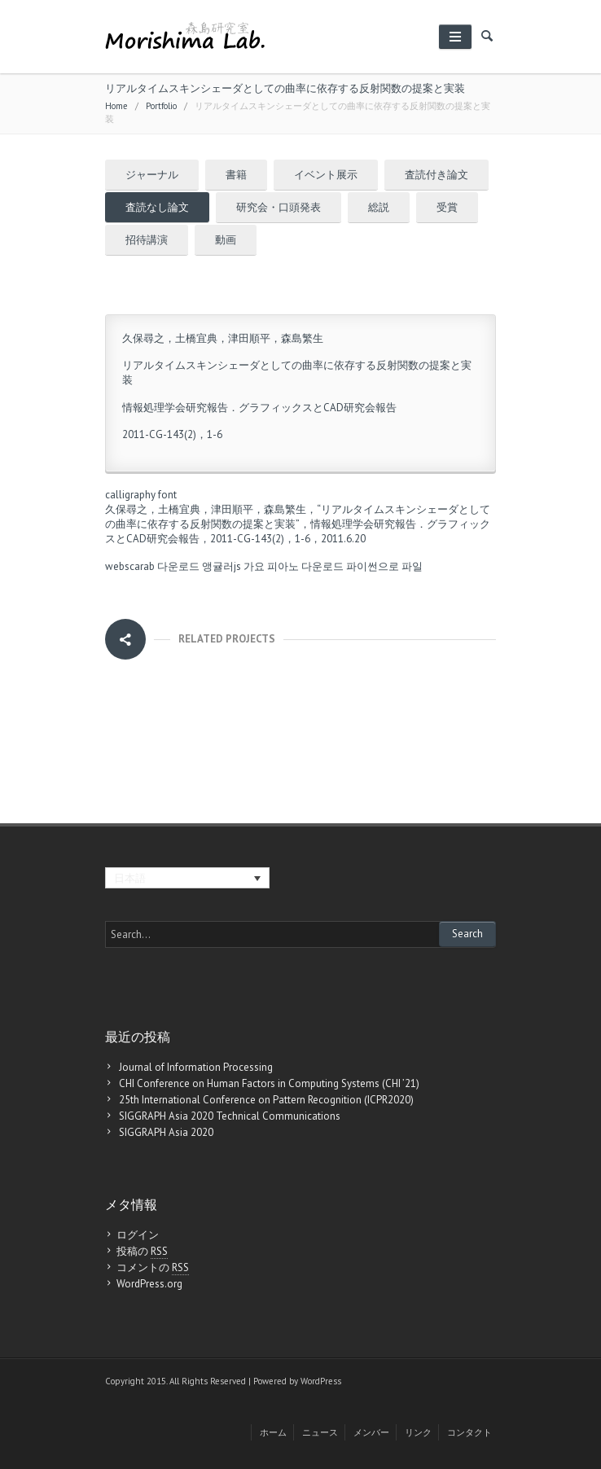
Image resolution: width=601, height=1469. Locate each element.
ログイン (137, 1235)
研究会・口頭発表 (278, 207)
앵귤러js (221, 566)
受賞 (447, 207)
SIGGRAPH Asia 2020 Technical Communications (229, 1116)
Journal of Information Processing (196, 1067)
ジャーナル (151, 175)
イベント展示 (326, 175)
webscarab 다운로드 (152, 566)
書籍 (236, 175)
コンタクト (469, 1432)
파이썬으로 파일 (384, 566)
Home (116, 106)
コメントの (152, 1268)
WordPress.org (149, 1284)
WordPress (320, 1381)
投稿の (142, 1251)
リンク (418, 1432)
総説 (378, 207)
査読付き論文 (436, 175)
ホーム (273, 1432)
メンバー (371, 1432)
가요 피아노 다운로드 (293, 566)
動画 (225, 240)
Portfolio (161, 106)
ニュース (320, 1432)
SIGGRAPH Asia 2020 (166, 1132)
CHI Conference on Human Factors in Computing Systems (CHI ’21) (269, 1083)
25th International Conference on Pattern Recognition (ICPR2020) (266, 1100)
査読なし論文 (157, 207)
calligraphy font (141, 495)
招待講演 (146, 240)
